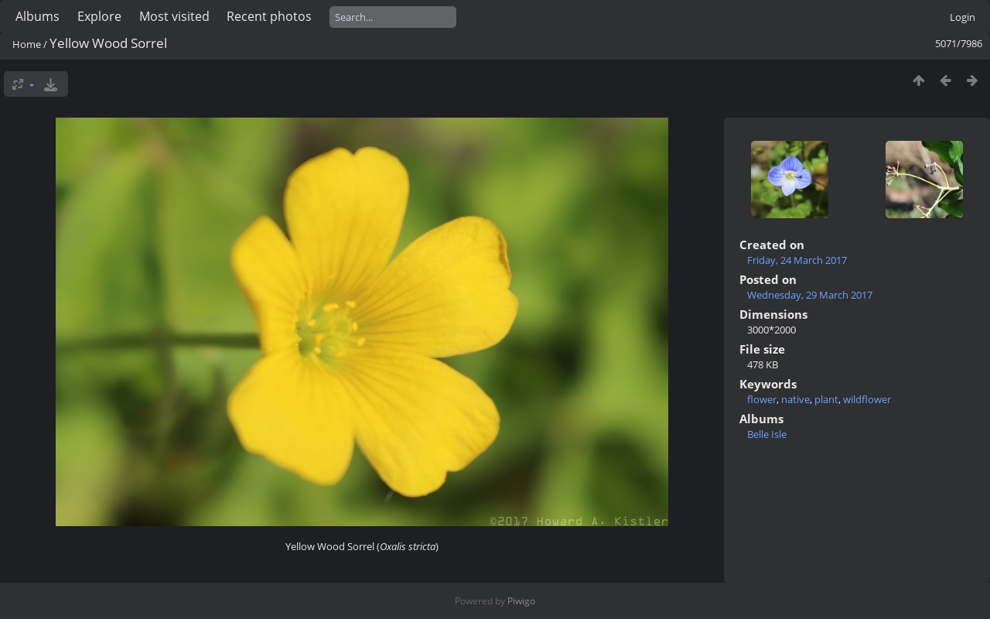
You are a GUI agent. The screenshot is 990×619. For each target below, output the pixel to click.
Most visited (174, 16)
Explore (99, 16)
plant (826, 399)
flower (762, 399)
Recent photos (269, 16)
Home (26, 44)
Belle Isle (767, 434)
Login (962, 17)
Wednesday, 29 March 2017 (809, 295)
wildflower (867, 399)
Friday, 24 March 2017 (797, 260)
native (795, 399)
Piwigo (521, 600)
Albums (37, 16)
